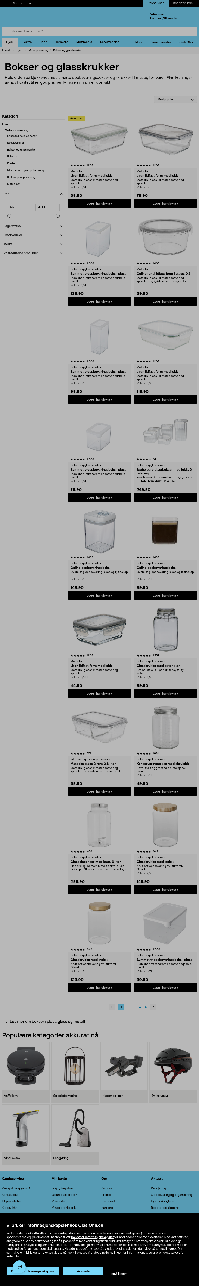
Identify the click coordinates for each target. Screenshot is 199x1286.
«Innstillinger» (166, 1248)
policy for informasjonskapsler (92, 1237)
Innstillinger (119, 1273)
